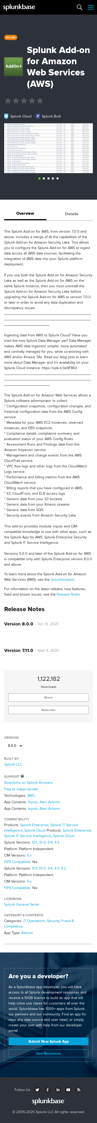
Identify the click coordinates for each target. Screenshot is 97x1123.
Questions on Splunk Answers (28, 783)
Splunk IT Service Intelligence (27, 836)
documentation (62, 580)
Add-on (27, 933)
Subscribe (48, 710)
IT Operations (34, 921)
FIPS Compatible (17, 862)
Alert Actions (50, 802)
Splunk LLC (13, 764)
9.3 (56, 842)
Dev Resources (48, 1053)
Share (48, 697)
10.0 (42, 842)
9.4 (50, 842)
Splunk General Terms (21, 904)
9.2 (63, 868)
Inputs (33, 802)
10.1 (34, 842)
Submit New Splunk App (48, 1041)
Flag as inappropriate (21, 789)
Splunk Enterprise (34, 825)
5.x (29, 855)
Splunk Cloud (35, 830)
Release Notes (68, 594)
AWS (30, 796)
